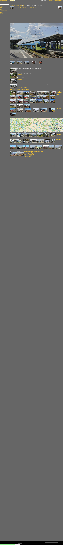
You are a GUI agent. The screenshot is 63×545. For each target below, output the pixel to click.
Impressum (13, 0)
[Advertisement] (13, 12)
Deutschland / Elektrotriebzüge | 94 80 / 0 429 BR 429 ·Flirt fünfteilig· (34, 71)
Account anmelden (54, 0)
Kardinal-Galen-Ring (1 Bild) (28, 155)
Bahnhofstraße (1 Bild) (27, 152)
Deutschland (1, 5)
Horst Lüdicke (12, 59)
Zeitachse (1, 13)
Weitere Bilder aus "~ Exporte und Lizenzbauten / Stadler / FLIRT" (19, 89)
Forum (11, 0)
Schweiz (1, 8)
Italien (1, 7)
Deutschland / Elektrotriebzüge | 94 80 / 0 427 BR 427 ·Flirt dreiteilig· (26, 7)
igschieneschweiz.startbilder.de (3, 0)
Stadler (23, 5)
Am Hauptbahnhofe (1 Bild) (28, 153)
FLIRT (25, 5)
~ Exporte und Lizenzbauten (19, 5)
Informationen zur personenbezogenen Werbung (51, 542)
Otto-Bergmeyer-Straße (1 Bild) (28, 154)
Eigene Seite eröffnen (59, 0)
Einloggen (50, 0)
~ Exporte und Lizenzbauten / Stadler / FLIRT (22, 6)
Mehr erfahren (20, 543)
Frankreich (1, 6)
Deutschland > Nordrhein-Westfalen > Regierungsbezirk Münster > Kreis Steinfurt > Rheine (21, 117)
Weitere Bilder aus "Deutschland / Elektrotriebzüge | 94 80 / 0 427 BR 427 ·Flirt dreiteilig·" (59, 93)
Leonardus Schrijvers (19, 74)
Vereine (1, 9)
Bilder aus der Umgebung (59, 109)
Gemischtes (1, 12)
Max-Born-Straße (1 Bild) (27, 156)
